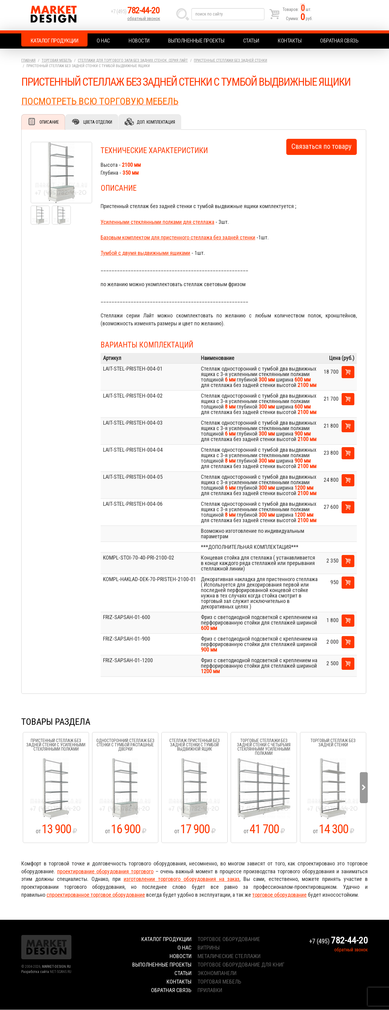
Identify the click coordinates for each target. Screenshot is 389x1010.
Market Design (64, 15)
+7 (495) (136, 12)
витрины (209, 948)
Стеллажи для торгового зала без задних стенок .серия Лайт (133, 60)
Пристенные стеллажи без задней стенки (230, 60)
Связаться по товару (321, 147)
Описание (49, 122)
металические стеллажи (229, 956)
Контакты (289, 40)
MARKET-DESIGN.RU (56, 967)
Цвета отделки (98, 122)
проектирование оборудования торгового (105, 871)
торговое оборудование (279, 895)
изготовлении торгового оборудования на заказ (182, 879)
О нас (103, 40)
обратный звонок (144, 19)
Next (364, 787)
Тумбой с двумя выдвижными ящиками (145, 253)
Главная (28, 60)
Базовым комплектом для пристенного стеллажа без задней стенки (178, 238)
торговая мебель (219, 982)
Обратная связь (339, 40)
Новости (139, 40)
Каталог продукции (54, 40)
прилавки (210, 990)
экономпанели (217, 973)
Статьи (251, 40)
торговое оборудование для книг (241, 965)
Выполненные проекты (196, 40)
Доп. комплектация (158, 122)
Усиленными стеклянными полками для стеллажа (157, 222)
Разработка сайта (35, 972)
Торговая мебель (57, 60)
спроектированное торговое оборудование (95, 895)
